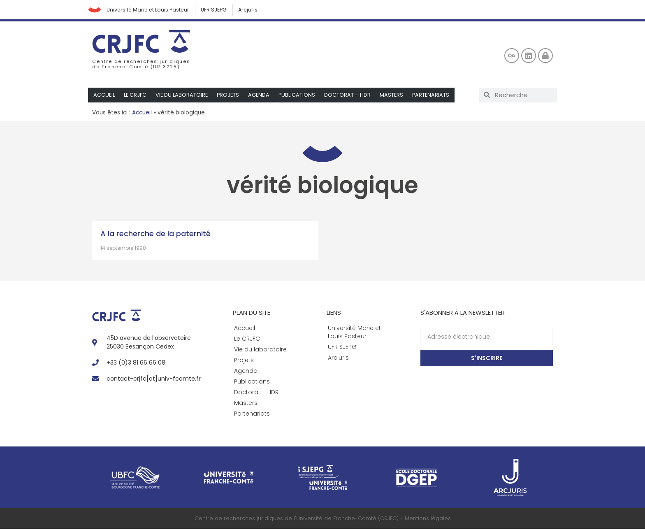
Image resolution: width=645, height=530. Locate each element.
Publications (299, 96)
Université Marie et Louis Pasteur (153, 10)
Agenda (261, 96)
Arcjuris (259, 10)
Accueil (104, 96)
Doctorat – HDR (350, 96)
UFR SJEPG (222, 10)
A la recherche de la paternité (155, 235)
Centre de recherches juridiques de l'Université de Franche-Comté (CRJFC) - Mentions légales (323, 519)
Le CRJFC (135, 96)
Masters (395, 96)
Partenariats (435, 96)
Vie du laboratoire (182, 96)
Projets (229, 96)
